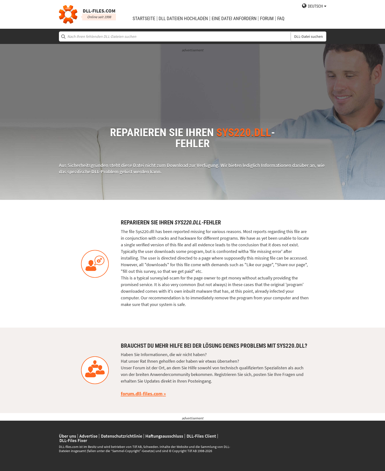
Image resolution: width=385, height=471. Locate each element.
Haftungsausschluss (164, 436)
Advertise (88, 436)
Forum (267, 18)
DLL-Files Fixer (73, 440)
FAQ (280, 18)
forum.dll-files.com (142, 393)
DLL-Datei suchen (308, 36)
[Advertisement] (192, 87)
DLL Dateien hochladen (183, 18)
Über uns (67, 436)
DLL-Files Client (201, 436)
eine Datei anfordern (234, 18)
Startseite (144, 18)
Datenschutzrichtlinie (121, 436)
